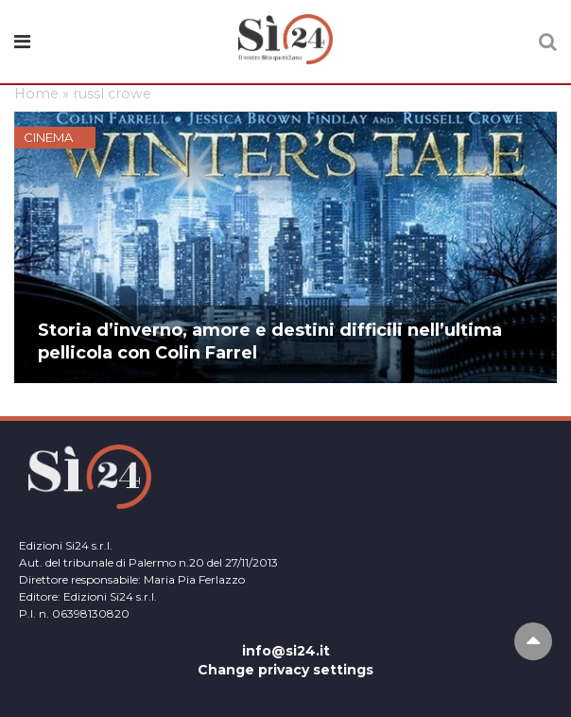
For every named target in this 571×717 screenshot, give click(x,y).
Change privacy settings (285, 669)
